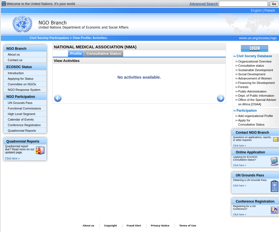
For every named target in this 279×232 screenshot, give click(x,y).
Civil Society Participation (49, 37)
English (256, 11)
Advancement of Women (255, 78)
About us (14, 54)
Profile (76, 53)
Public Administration (252, 91)
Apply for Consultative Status (251, 122)
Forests (243, 87)
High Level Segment (21, 114)
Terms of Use (187, 225)
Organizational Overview (255, 61)
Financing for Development (256, 82)
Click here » (12, 158)
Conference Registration (24, 125)
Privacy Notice (160, 225)
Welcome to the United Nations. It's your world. (41, 4)
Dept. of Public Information (256, 95)
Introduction (16, 73)
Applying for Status (20, 78)
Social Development (251, 74)
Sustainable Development (255, 70)
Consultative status (251, 65)
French (270, 11)
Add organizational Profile (255, 116)
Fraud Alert (134, 225)
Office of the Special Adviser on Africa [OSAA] (257, 102)
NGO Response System (24, 89)
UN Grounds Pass (20, 102)
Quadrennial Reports (22, 130)
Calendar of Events (21, 119)
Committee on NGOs (22, 84)
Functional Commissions (24, 108)
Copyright (110, 225)
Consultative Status (103, 53)
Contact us (15, 60)
